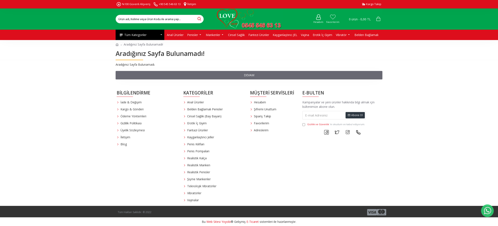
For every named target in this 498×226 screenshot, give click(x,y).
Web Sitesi (213, 222)
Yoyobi (226, 222)
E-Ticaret (252, 222)
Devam (249, 75)
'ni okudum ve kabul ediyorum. (333, 124)
